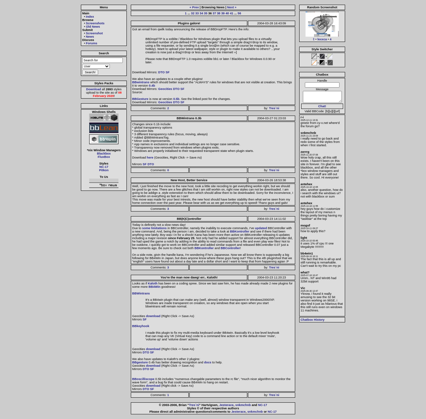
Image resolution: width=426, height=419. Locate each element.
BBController (230, 248)
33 (197, 13)
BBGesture (140, 99)
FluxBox (104, 157)
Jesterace (226, 405)
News (90, 36)
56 (239, 13)
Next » (232, 7)
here (150, 157)
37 (214, 13)
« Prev (194, 7)
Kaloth (152, 283)
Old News (93, 26)
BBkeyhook (140, 326)
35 (205, 13)
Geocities (165, 89)
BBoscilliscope (143, 379)
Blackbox (103, 153)
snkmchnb (243, 405)
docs (207, 362)
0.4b (152, 85)
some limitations (154, 228)
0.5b (176, 99)
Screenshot (94, 33)
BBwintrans (140, 82)
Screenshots (95, 23)
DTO (161, 72)
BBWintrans (141, 293)
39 (223, 13)
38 (218, 13)
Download (93, 89)
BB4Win (154, 286)
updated (261, 228)
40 (227, 13)
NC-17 (104, 167)
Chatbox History (312, 319)
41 (231, 13)
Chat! (322, 106)
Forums (91, 43)
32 (192, 13)
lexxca (322, 39)
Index (90, 16)
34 (201, 13)
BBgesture (140, 362)
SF (167, 72)
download (153, 316)
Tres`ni (274, 108)
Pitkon (104, 170)
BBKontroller (239, 231)
